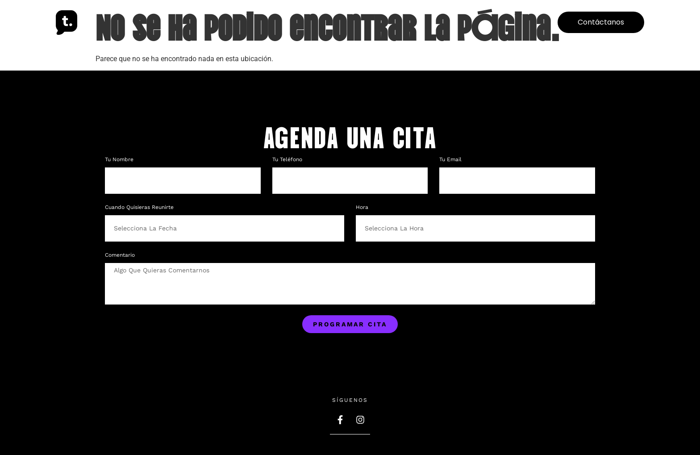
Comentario (120, 255)
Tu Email (451, 160)
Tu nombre (120, 160)
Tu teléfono (288, 160)
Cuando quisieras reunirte (139, 207)
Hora (362, 207)
